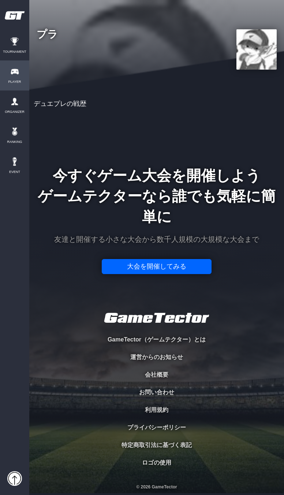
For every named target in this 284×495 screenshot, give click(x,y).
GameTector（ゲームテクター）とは (157, 339)
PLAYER (14, 82)
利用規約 (156, 410)
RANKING (14, 142)
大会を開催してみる (156, 266)
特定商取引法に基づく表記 (157, 445)
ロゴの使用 (156, 462)
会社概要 (156, 375)
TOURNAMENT (14, 51)
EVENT (14, 172)
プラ (47, 34)
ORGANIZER (15, 112)
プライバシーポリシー (156, 427)
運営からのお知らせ (156, 357)
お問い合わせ (156, 392)
